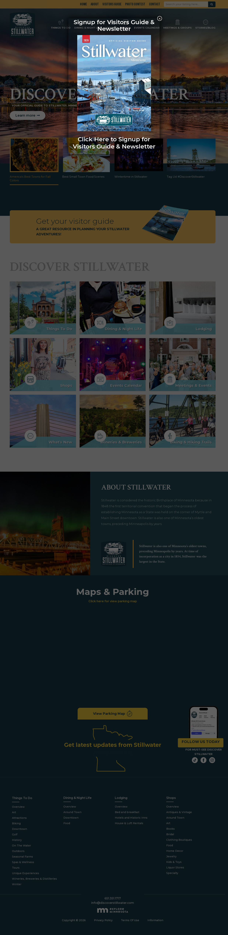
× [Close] (159, 18)
